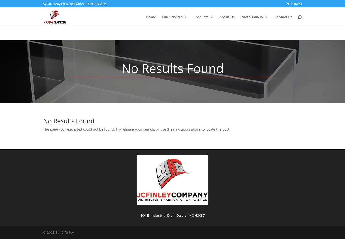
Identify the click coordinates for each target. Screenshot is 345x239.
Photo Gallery (252, 17)
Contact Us (283, 17)
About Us (227, 17)
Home (151, 17)
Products (201, 17)
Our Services (172, 17)
